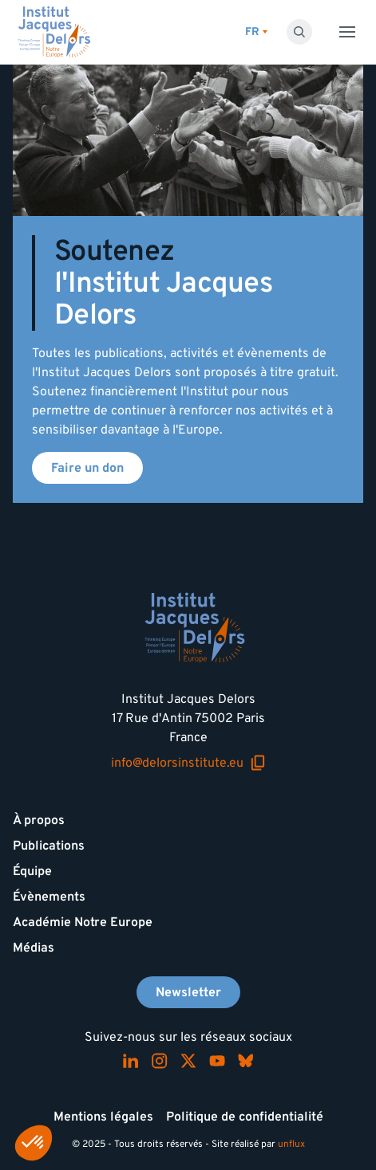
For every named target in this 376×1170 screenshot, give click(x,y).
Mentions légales (103, 1116)
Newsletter (188, 992)
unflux (291, 1144)
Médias (33, 947)
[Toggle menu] (347, 32)
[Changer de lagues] (256, 32)
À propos (39, 820)
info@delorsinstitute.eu (188, 763)
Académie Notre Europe (82, 922)
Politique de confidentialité (244, 1116)
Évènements (49, 896)
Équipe (32, 871)
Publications (49, 845)
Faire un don (87, 468)
